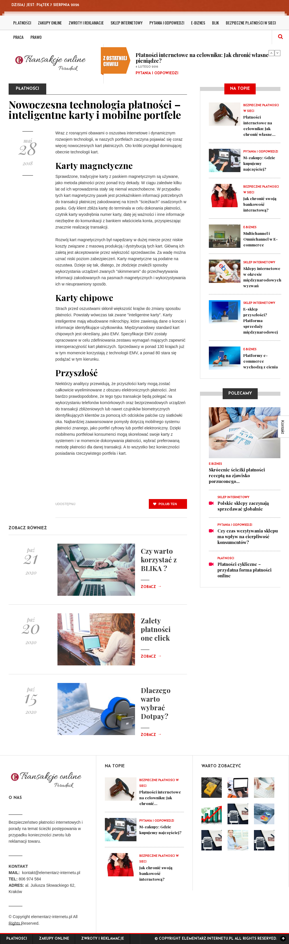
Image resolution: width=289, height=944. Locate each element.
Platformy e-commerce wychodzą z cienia (256, 363)
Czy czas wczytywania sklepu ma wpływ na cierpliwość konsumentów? (247, 542)
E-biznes (198, 23)
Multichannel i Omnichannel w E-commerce (259, 239)
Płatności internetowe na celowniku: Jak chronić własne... (260, 125)
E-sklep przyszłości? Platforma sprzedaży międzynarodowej (262, 320)
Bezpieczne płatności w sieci (250, 23)
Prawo (36, 37)
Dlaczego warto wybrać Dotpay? (156, 703)
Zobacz (151, 587)
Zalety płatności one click (156, 629)
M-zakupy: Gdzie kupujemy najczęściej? (261, 163)
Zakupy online (50, 23)
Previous (271, 53)
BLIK (215, 23)
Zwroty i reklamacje (86, 23)
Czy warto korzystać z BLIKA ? (159, 559)
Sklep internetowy (126, 23)
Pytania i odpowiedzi (166, 23)
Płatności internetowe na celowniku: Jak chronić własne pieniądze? (202, 58)
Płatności (22, 23)
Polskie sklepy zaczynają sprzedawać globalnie (243, 511)
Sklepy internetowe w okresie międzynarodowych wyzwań (263, 276)
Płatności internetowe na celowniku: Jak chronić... (155, 800)
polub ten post (165, 505)
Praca (18, 37)
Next (277, 53)
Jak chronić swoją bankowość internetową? (261, 204)
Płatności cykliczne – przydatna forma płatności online (244, 575)
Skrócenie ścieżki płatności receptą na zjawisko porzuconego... (237, 481)
